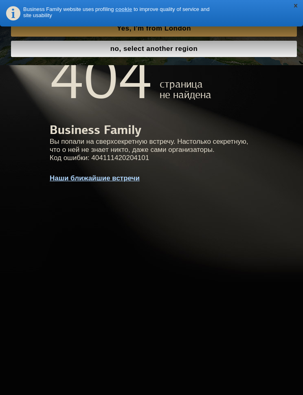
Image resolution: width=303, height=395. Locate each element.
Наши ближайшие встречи (95, 178)
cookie (123, 9)
